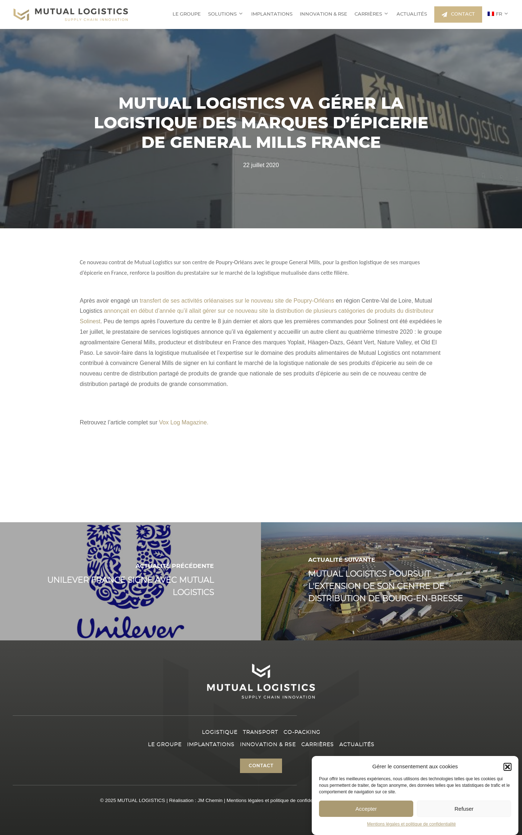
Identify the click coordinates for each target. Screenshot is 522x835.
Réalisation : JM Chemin (196, 800)
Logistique (219, 732)
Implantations (211, 744)
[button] (507, 766)
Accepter (366, 809)
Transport (260, 732)
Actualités (356, 744)
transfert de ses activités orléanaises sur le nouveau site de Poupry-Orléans (238, 301)
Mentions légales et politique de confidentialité (411, 824)
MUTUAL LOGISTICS (141, 800)
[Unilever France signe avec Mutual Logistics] (130, 581)
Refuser (464, 809)
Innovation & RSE (268, 744)
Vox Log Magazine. (183, 422)
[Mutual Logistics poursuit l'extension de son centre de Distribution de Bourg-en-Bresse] (391, 581)
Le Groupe (165, 744)
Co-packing (301, 732)
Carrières (317, 744)
